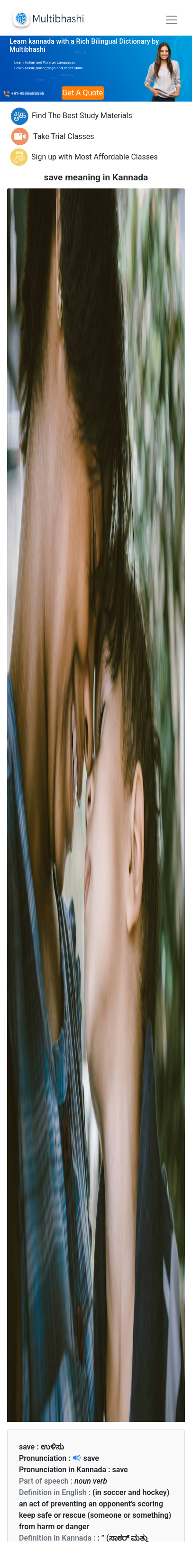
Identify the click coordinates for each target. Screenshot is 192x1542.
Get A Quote (83, 92)
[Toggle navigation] (171, 20)
